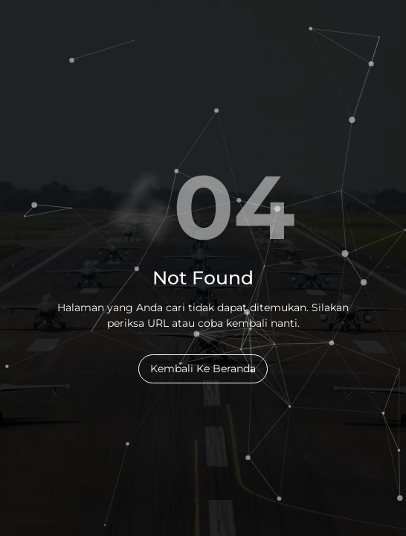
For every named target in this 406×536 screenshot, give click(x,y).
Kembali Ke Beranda (203, 368)
